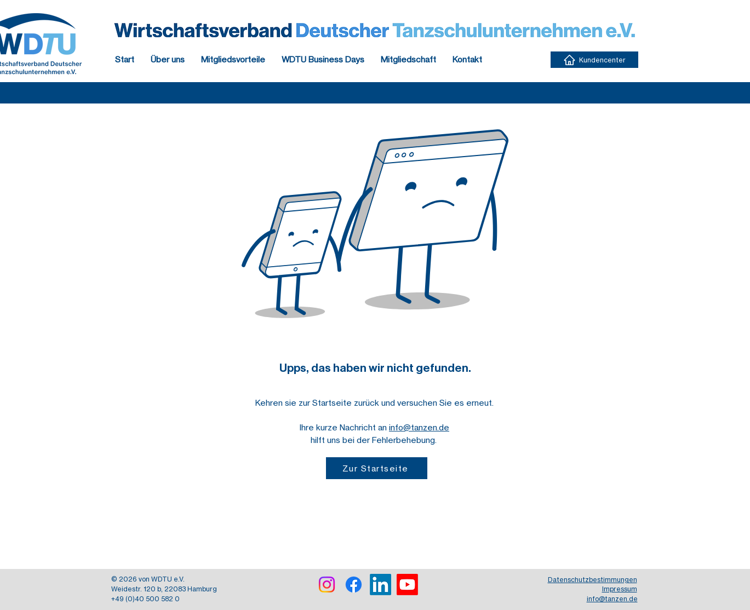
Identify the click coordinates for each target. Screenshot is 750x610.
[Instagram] (326, 584)
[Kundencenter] (594, 59)
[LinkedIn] (380, 584)
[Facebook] (353, 584)
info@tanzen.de (419, 427)
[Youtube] (407, 584)
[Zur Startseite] (376, 468)
